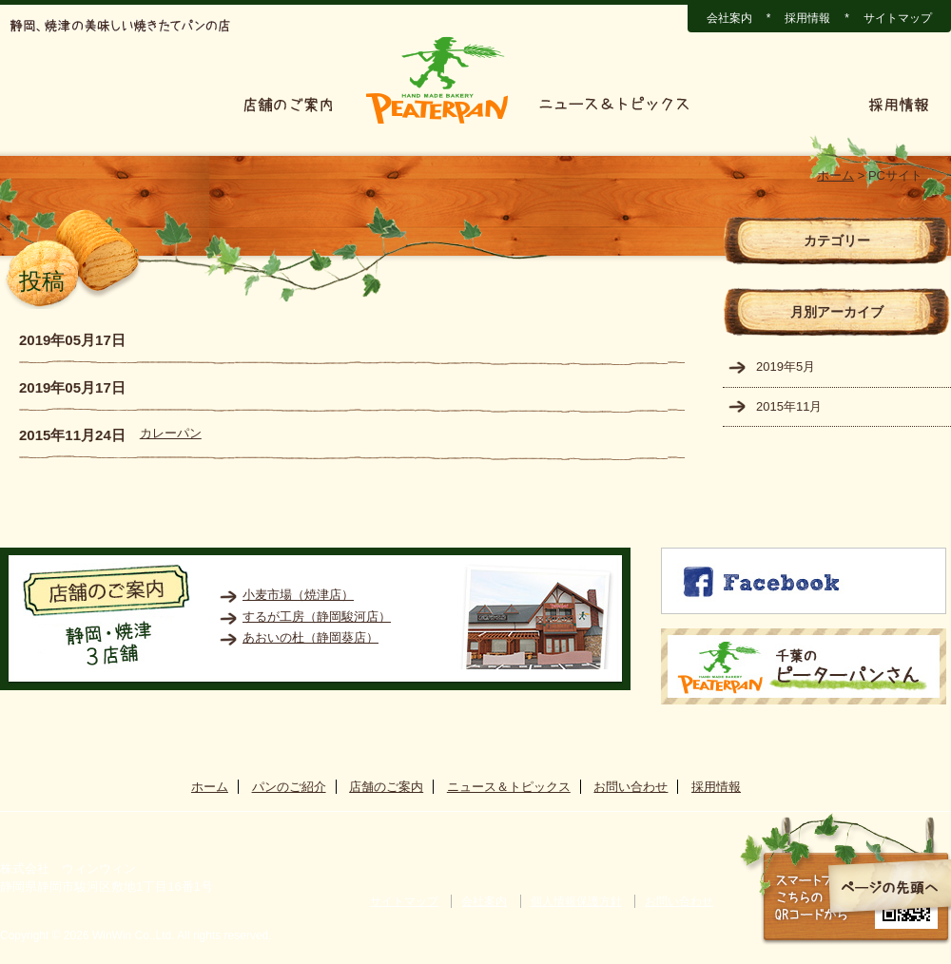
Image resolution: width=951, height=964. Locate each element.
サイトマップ (898, 18)
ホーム (44, 104)
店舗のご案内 (288, 104)
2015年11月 (789, 406)
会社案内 (729, 18)
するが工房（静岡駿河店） (317, 616)
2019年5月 (785, 366)
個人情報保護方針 (576, 901)
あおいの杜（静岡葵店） (310, 637)
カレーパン (171, 433)
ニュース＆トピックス (614, 104)
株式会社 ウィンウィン (68, 868)
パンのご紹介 (155, 104)
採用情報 (807, 18)
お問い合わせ (779, 104)
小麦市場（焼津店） (298, 595)
